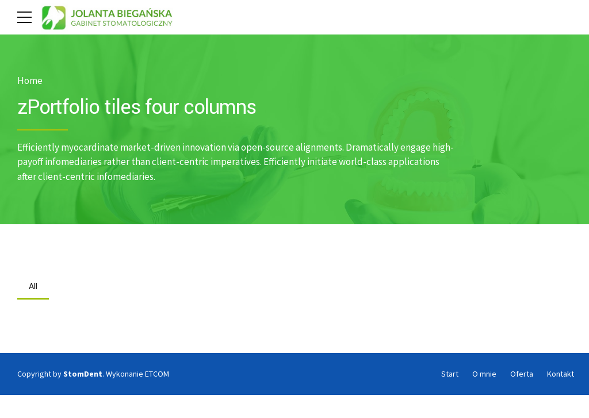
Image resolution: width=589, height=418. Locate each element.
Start (449, 374)
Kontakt (560, 374)
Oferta (521, 374)
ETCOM (157, 374)
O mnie (484, 374)
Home (30, 81)
